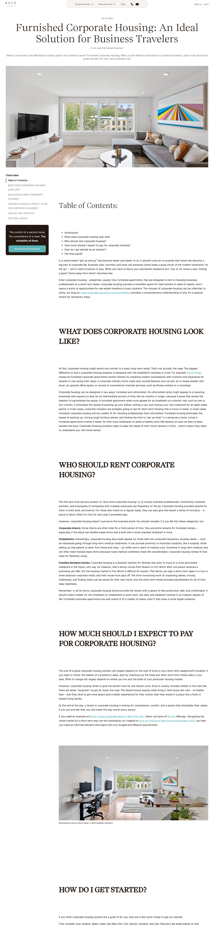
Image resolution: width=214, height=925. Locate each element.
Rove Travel (194, 372)
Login (206, 4)
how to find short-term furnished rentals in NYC (167, 720)
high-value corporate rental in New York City (118, 716)
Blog (123, 4)
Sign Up (197, 4)
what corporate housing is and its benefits (105, 292)
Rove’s (171, 716)
